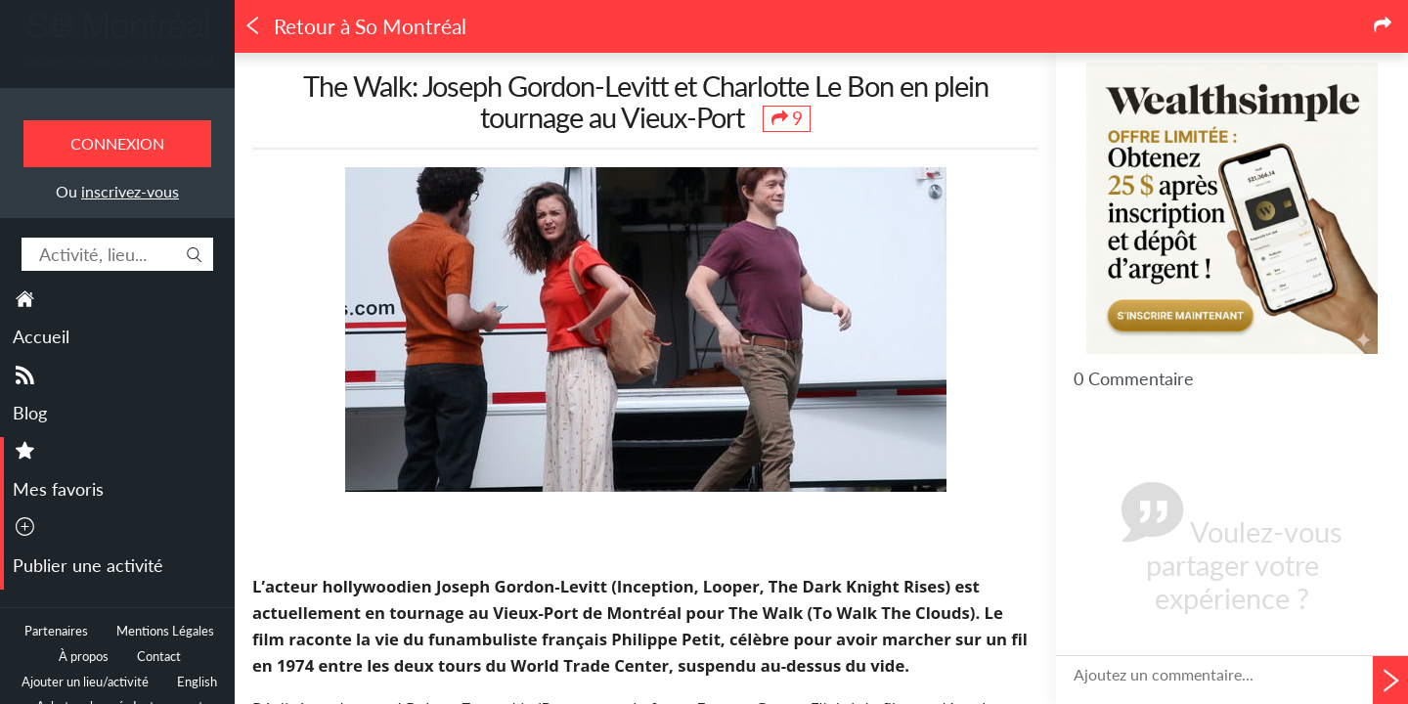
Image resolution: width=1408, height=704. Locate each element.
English (197, 682)
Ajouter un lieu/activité (85, 682)
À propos (84, 656)
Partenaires (56, 631)
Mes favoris (58, 489)
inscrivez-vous (130, 191)
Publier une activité (88, 565)
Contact (159, 656)
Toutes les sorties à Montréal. (118, 59)
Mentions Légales (165, 631)
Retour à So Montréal (354, 26)
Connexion (117, 143)
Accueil (41, 336)
